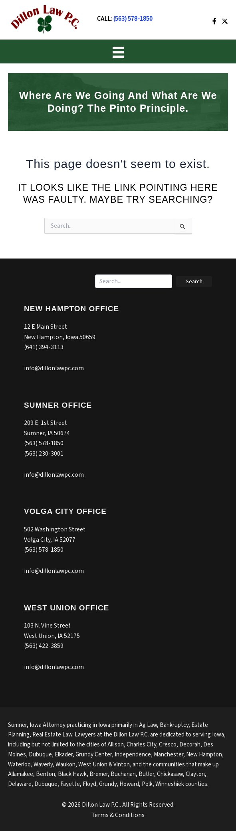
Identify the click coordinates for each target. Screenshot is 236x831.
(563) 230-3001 (43, 453)
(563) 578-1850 (133, 18)
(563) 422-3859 (43, 646)
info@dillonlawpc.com (54, 368)
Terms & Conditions (118, 815)
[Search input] (133, 281)
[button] (194, 281)
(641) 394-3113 (43, 347)
